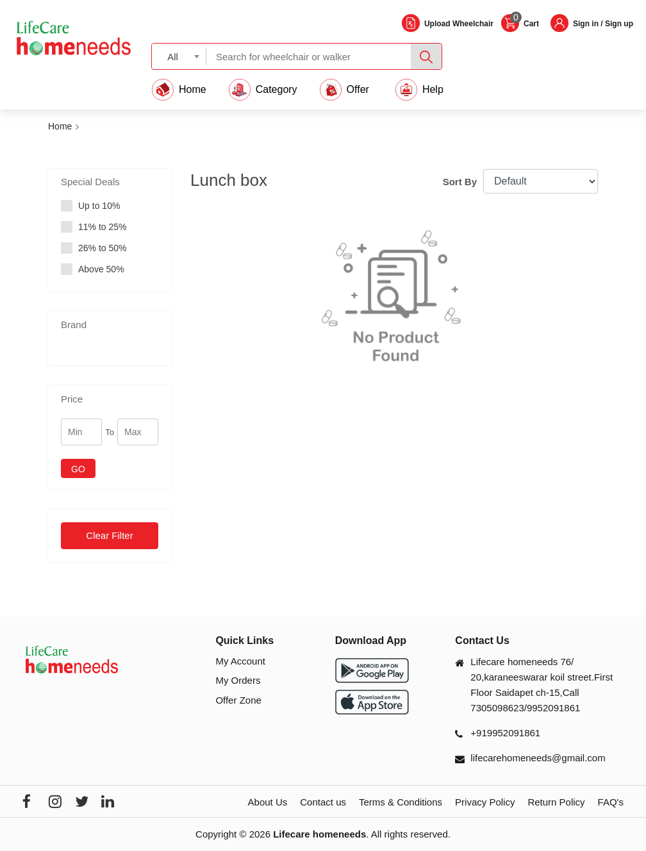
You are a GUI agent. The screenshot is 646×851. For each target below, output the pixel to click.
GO (78, 469)
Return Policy (555, 802)
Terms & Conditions (400, 802)
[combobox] (179, 56)
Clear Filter (109, 535)
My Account (240, 661)
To (109, 432)
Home (60, 126)
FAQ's (611, 802)
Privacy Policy (485, 802)
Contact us (323, 802)
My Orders (237, 680)
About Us (268, 802)
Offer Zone (238, 700)
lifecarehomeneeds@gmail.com (537, 757)
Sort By (460, 181)
